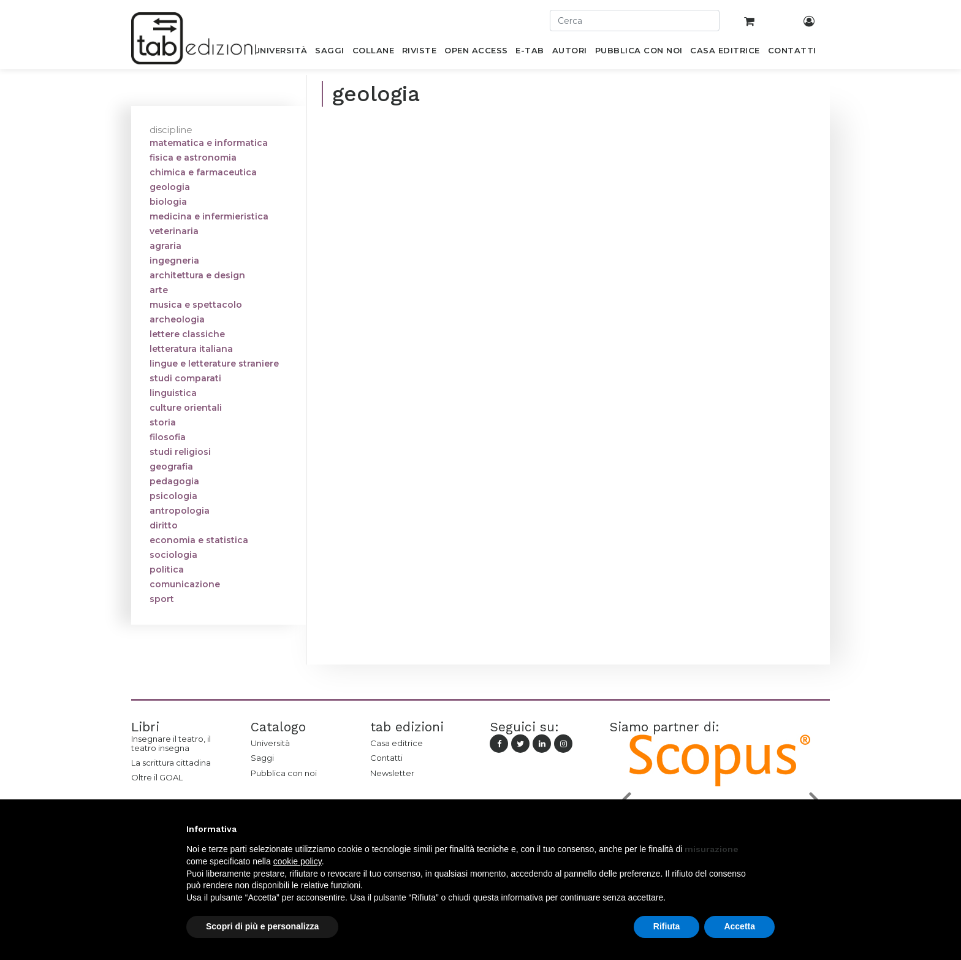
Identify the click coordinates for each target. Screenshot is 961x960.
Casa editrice (396, 743)
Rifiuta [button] (666, 926)
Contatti (386, 758)
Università (270, 743)
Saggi (262, 758)
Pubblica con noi (284, 773)
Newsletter (392, 773)
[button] (768, 829)
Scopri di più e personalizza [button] (262, 926)
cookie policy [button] (297, 861)
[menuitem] (280, 52)
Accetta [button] (739, 926)
